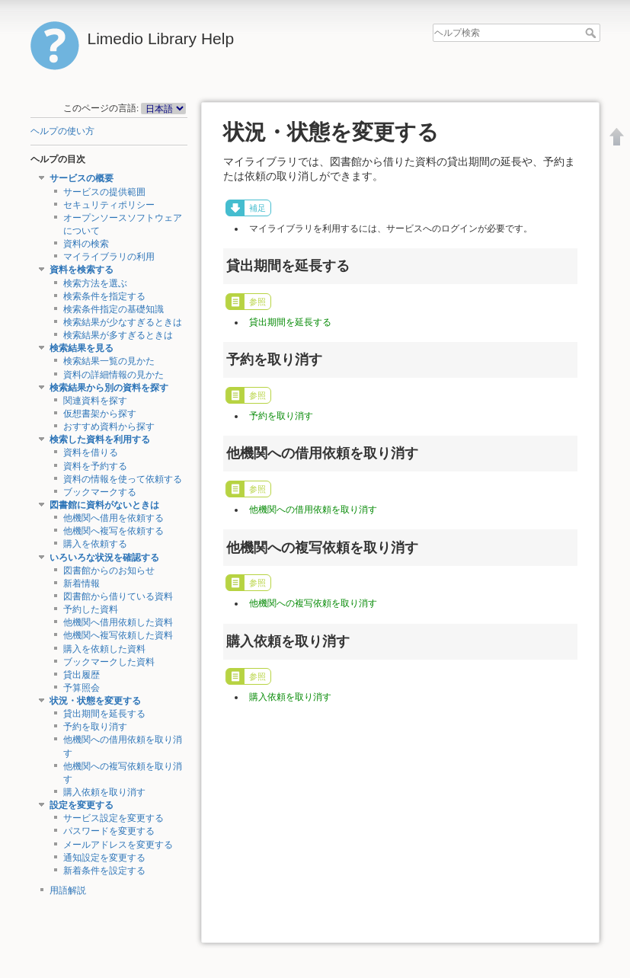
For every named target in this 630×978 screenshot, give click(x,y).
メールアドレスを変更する (118, 844)
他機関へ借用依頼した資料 (118, 622)
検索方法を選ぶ (95, 283)
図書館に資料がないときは (104, 505)
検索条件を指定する (104, 296)
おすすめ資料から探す (109, 426)
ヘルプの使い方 (62, 131)
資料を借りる (90, 452)
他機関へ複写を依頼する (113, 531)
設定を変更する (82, 805)
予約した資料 (90, 609)
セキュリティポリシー (109, 205)
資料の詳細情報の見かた (113, 374)
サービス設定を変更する (113, 818)
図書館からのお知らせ (109, 570)
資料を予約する (95, 466)
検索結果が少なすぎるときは (122, 322)
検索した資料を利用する (100, 439)
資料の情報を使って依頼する (122, 479)
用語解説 (68, 890)
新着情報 (81, 583)
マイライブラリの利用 (109, 256)
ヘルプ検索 (592, 32)
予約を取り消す (95, 726)
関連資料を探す (95, 400)
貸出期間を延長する (104, 713)
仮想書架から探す (99, 413)
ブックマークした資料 (109, 662)
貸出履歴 (81, 675)
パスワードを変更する (109, 831)
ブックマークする (99, 492)
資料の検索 (86, 243)
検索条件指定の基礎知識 (113, 309)
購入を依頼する (95, 544)
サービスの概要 (82, 178)
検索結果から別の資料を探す (109, 387)
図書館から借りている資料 (118, 596)
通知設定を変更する (104, 857)
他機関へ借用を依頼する (113, 518)
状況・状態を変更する (95, 700)
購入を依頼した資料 (104, 649)
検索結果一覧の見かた (109, 361)
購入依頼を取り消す (104, 792)
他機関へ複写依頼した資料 (118, 635)
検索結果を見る (82, 348)
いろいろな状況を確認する (104, 557)
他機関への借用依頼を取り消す (313, 509)
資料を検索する (82, 269)
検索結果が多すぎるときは (118, 335)
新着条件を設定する (104, 870)
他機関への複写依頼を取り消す (313, 603)
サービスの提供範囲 (104, 192)
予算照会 (81, 687)
